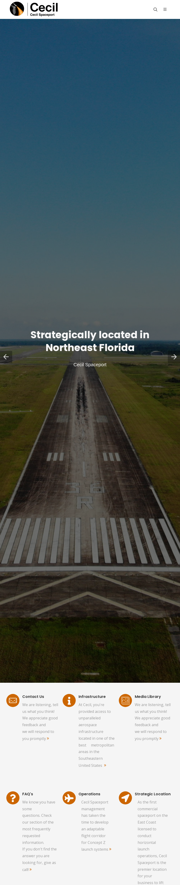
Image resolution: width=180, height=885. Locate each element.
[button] (6, 357)
